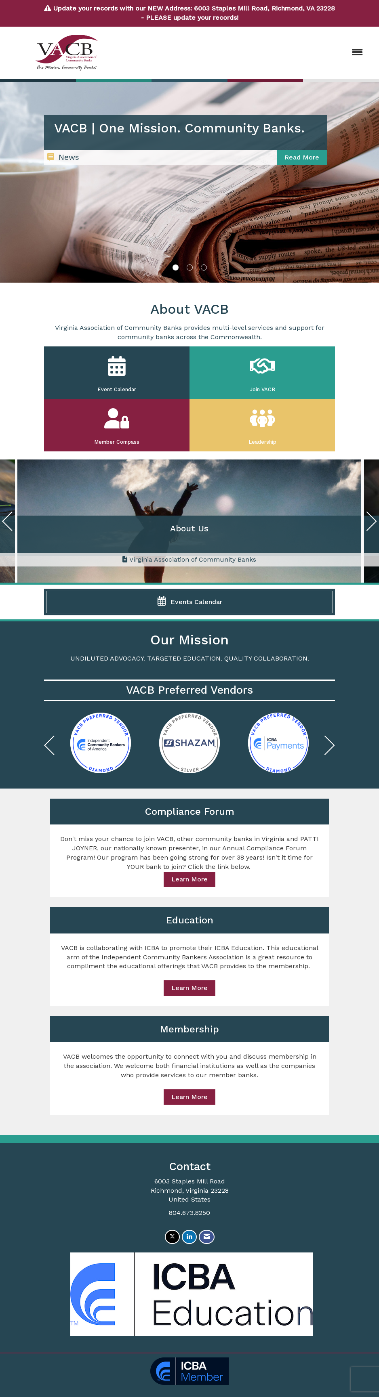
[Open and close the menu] (249, 52)
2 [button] (190, 267)
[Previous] (7, 523)
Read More (301, 157)
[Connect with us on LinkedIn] (189, 1237)
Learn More (189, 879)
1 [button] (176, 267)
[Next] (371, 523)
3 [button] (204, 267)
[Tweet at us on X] (172, 1237)
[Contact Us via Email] (207, 1237)
